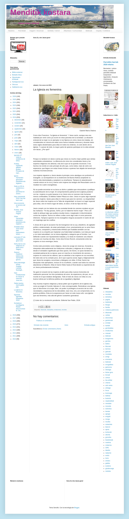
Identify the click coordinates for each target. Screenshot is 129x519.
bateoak (108, 362)
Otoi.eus (15, 84)
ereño (107, 455)
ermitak (107, 323)
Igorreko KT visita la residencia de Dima (19, 158)
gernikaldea (109, 328)
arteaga (108, 388)
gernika (107, 341)
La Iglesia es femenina (18, 291)
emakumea (57, 309)
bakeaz (107, 396)
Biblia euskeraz (17, 72)
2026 (14, 96)
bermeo (108, 349)
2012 (14, 333)
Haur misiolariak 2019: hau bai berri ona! (19, 198)
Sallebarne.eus (17, 87)
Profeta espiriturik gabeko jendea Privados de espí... (19, 168)
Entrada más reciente (41, 325)
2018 (14, 315)
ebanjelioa (50, 309)
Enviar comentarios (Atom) (52, 329)
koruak (107, 375)
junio (16, 138)
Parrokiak (22, 31)
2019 (14, 117)
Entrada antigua (89, 325)
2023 (14, 105)
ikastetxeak (109, 440)
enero (16, 153)
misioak (108, 333)
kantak (107, 325)
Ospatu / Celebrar (103, 31)
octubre (17, 126)
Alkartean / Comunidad (73, 31)
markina (108, 442)
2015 (14, 324)
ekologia (108, 370)
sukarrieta (108, 424)
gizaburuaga (109, 468)
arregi (107, 357)
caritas (107, 315)
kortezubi (108, 432)
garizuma (108, 367)
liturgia (107, 305)
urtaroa (107, 383)
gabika (107, 463)
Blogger (76, 508)
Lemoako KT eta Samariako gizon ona (19, 239)
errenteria (108, 359)
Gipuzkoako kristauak (16, 78)
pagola (107, 299)
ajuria (107, 429)
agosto (16, 132)
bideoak (108, 336)
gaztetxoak (109, 320)
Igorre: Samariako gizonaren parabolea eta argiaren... (19, 179)
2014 (14, 327)
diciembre (17, 120)
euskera (108, 466)
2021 (14, 111)
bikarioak (43, 309)
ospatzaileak (109, 401)
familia (107, 307)
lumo (107, 458)
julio (16, 135)
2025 (14, 99)
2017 (14, 318)
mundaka (108, 354)
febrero (17, 150)
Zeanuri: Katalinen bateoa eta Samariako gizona (18, 256)
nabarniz (108, 453)
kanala (107, 411)
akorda (107, 435)
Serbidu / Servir (54, 31)
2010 (14, 339)
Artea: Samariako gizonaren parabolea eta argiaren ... (19, 220)
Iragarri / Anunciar (37, 31)
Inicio (66, 325)
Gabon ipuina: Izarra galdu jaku (19, 285)
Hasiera (11, 31)
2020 (14, 114)
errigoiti (107, 416)
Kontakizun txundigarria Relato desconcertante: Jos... (19, 306)
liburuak (108, 346)
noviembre (18, 123)
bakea (107, 344)
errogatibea (109, 365)
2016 (14, 321)
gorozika (108, 437)
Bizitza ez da (117, 276)
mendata (108, 403)
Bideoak (89, 31)
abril (16, 144)
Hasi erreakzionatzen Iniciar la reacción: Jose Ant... (19, 276)
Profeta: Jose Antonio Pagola (18, 211)
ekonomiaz (109, 318)
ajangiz (107, 414)
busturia (108, 398)
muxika (107, 422)
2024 (14, 102)
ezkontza (108, 409)
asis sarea (108, 385)
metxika (108, 471)
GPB (107, 448)
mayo (16, 141)
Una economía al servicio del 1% (19, 205)
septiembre (18, 129)
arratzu (107, 461)
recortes (64, 309)
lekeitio (107, 450)
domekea (108, 297)
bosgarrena (109, 338)
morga (107, 419)
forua (107, 390)
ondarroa (108, 445)
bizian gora (109, 372)
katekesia (108, 302)
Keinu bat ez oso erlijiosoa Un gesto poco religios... (19, 246)
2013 (14, 330)
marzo (16, 147)
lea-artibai (108, 380)
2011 (14, 336)
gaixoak (108, 352)
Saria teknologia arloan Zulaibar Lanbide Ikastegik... (19, 266)
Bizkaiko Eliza (17, 75)
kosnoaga (108, 393)
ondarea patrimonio (112, 310)
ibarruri (107, 427)
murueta (108, 406)
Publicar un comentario (44, 321)
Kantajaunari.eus (18, 82)
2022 (14, 108)
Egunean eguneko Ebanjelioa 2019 (18, 297)
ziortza (107, 378)
